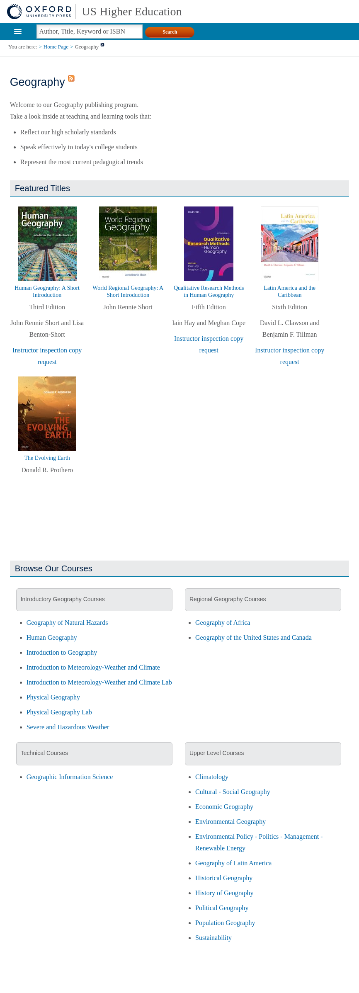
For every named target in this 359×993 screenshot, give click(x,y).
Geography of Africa (222, 622)
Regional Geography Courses (227, 599)
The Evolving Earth (47, 458)
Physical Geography (53, 697)
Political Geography (221, 907)
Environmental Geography (230, 821)
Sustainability (213, 937)
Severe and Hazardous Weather (68, 727)
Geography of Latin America (233, 863)
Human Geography (52, 637)
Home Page (56, 47)
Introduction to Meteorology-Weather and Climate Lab (99, 682)
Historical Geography (223, 877)
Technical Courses (44, 753)
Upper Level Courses (216, 753)
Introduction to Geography (62, 652)
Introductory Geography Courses (63, 599)
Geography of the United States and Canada (253, 637)
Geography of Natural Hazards (67, 622)
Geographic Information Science (70, 776)
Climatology (211, 776)
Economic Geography (224, 806)
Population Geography (225, 922)
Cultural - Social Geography (232, 791)
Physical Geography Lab (59, 712)
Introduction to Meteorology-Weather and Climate (93, 667)
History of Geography (224, 892)
